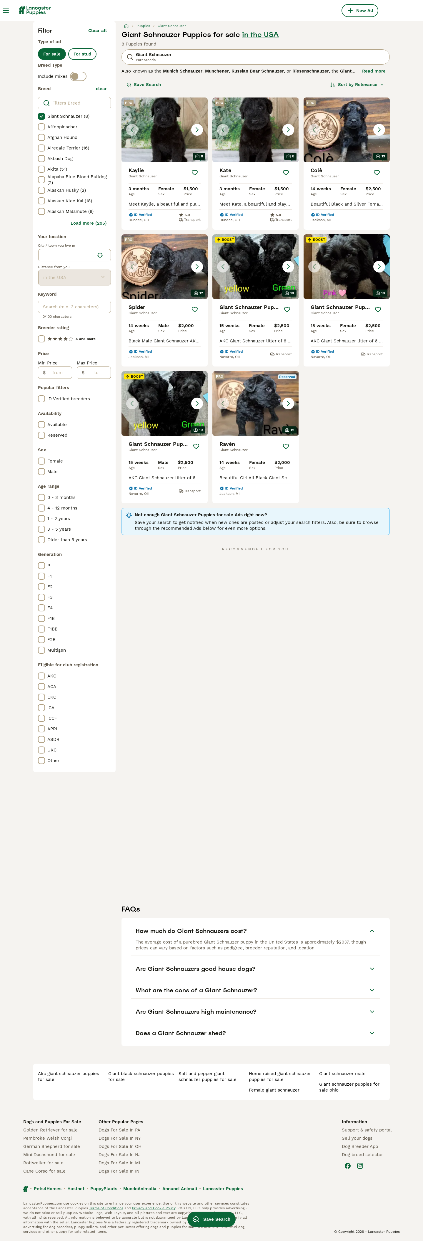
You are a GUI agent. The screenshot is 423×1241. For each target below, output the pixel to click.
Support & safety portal (367, 1130)
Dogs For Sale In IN (119, 1171)
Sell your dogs (357, 1138)
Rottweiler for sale (43, 1163)
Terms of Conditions (106, 1208)
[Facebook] (348, 1166)
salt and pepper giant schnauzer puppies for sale (208, 1076)
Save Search (144, 84)
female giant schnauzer (274, 1090)
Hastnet (75, 1188)
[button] (164, 129)
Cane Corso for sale (44, 1171)
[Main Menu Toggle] (6, 10)
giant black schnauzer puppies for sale (141, 1076)
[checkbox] (41, 116)
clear (101, 88)
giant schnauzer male (342, 1073)
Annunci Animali (179, 1188)
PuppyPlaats (103, 1188)
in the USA (260, 35)
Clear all (97, 30)
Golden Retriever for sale (50, 1130)
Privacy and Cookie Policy (153, 1208)
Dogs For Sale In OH (120, 1146)
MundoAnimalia (139, 1188)
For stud (82, 54)
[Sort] (357, 84)
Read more (374, 71)
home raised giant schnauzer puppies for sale (280, 1076)
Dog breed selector (362, 1154)
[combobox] (66, 255)
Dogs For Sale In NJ (120, 1154)
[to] (97, 373)
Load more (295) (89, 223)
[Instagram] (360, 1166)
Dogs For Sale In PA (119, 1130)
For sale (52, 54)
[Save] (195, 173)
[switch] (78, 76)
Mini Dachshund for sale (49, 1154)
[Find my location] (100, 255)
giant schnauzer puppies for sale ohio (349, 1087)
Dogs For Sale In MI (119, 1163)
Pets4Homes (47, 1188)
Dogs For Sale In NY (120, 1138)
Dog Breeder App (360, 1146)
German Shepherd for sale (51, 1146)
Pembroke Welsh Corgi (47, 1138)
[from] (59, 373)
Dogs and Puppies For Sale (52, 1121)
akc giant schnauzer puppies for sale (68, 1076)
